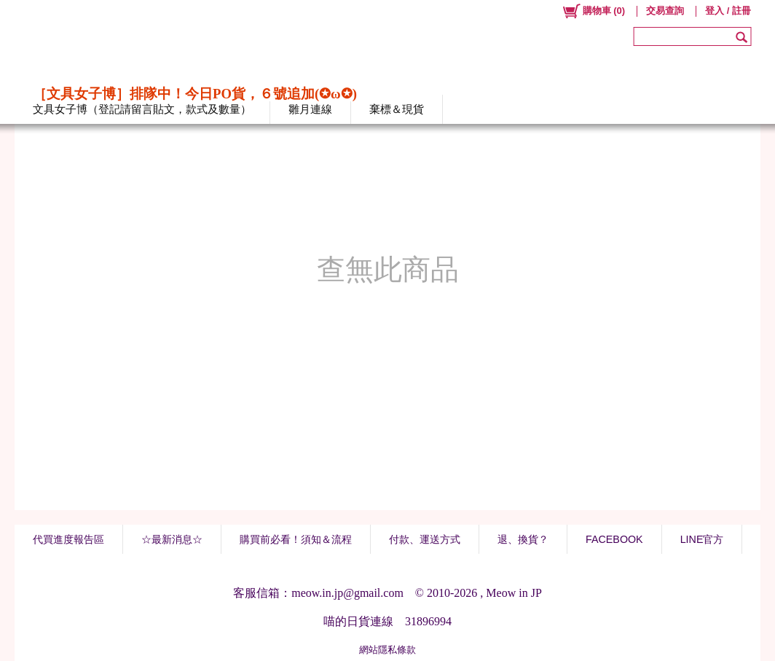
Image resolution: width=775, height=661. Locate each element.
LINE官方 (702, 539)
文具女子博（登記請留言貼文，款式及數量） (142, 109)
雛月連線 (310, 109)
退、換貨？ (522, 539)
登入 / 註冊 (728, 10)
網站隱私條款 (387, 649)
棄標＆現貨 (396, 109)
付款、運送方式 (424, 539)
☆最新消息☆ (171, 539)
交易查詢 (665, 10)
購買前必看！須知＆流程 (296, 539)
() (593, 11)
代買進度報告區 (68, 539)
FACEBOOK (614, 539)
